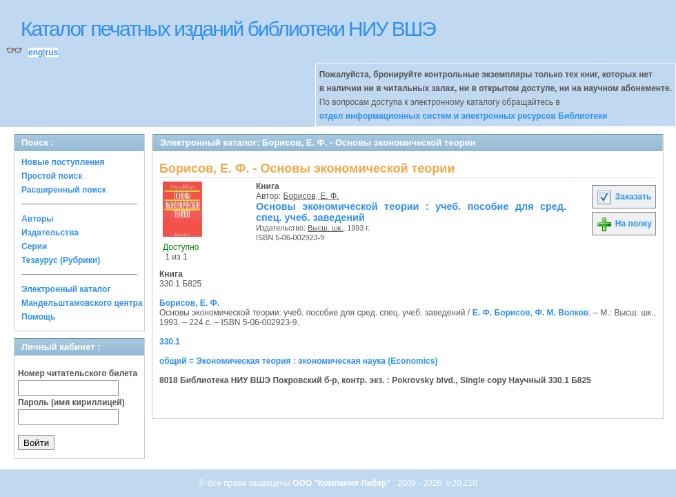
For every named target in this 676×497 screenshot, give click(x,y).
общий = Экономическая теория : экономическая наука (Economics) (298, 361)
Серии (34, 246)
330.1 (169, 342)
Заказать (623, 197)
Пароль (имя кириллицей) (71, 402)
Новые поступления (63, 162)
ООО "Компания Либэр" (342, 483)
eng (35, 52)
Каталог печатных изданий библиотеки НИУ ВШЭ (228, 28)
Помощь (38, 317)
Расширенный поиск (63, 190)
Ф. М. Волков (561, 313)
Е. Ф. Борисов (501, 313)
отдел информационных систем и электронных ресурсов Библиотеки (463, 116)
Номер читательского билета (77, 373)
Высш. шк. (325, 228)
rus (51, 52)
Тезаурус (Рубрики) (60, 260)
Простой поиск (51, 176)
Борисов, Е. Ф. (311, 196)
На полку (624, 223)
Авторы (37, 219)
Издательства (50, 232)
